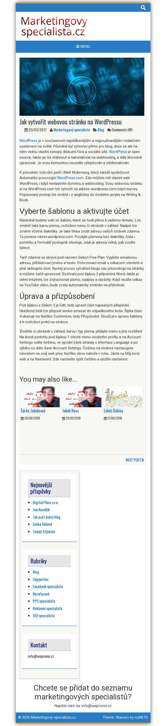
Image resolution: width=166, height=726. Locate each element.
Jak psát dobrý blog (46, 517)
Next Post (135, 459)
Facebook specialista (48, 586)
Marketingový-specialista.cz (53, 717)
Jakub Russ (70, 411)
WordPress (28, 140)
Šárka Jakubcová (33, 411)
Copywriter (41, 579)
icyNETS (141, 717)
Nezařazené (41, 593)
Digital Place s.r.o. (45, 502)
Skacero (122, 717)
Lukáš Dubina (113, 411)
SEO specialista (44, 615)
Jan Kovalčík (41, 509)
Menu (83, 46)
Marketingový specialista (72, 129)
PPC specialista (44, 601)
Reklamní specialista (47, 608)
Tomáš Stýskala (44, 531)
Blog (101, 129)
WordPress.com (70, 178)
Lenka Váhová (42, 524)
